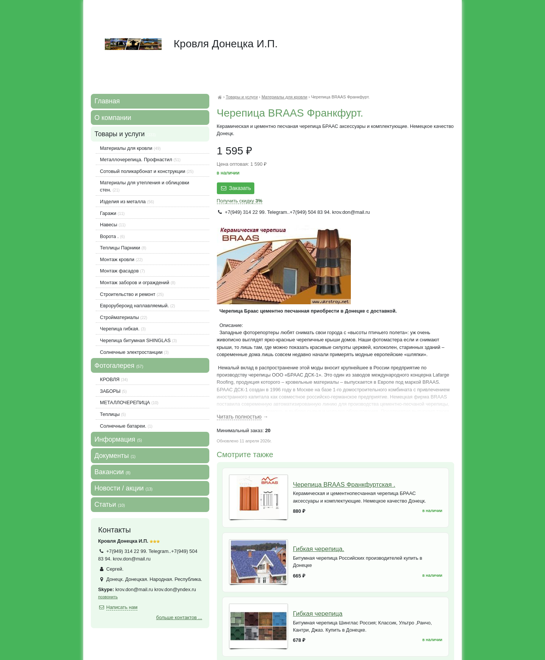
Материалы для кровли (284, 97)
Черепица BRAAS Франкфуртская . (344, 484)
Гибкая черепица (318, 613)
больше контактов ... (179, 617)
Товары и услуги (241, 97)
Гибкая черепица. (318, 549)
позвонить (108, 597)
